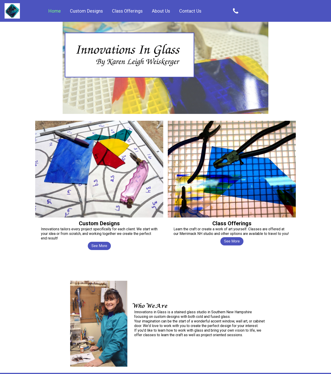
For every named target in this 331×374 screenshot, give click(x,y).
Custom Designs (86, 11)
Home (54, 11)
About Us (161, 11)
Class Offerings (127, 11)
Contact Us (190, 11)
